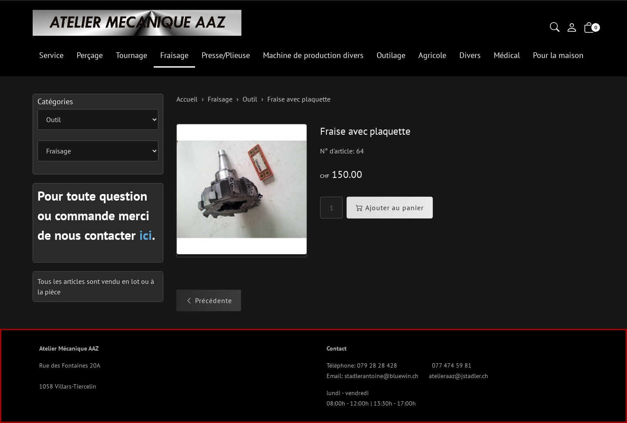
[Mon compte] (571, 28)
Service (51, 55)
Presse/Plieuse (226, 55)
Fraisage (174, 55)
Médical (507, 55)
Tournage (131, 55)
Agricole (432, 55)
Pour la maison (558, 55)
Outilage (391, 55)
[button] (555, 28)
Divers (470, 55)
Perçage (90, 55)
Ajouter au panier (390, 207)
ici (145, 234)
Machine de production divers (313, 55)
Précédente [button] (208, 300)
